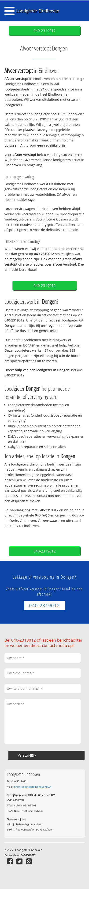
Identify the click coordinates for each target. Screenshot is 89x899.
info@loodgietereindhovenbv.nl (32, 786)
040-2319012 (44, 30)
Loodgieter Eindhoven (37, 11)
